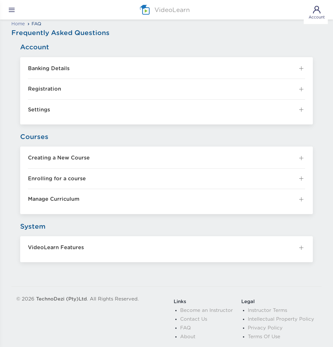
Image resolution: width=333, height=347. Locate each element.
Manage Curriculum (53, 199)
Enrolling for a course (57, 178)
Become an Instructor (206, 310)
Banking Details (49, 68)
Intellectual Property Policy (281, 319)
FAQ (185, 328)
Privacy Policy (265, 328)
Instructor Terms (267, 310)
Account (317, 12)
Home (18, 24)
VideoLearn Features (56, 247)
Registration (44, 89)
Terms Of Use (264, 336)
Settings (39, 109)
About (187, 336)
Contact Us (193, 319)
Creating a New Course (59, 158)
